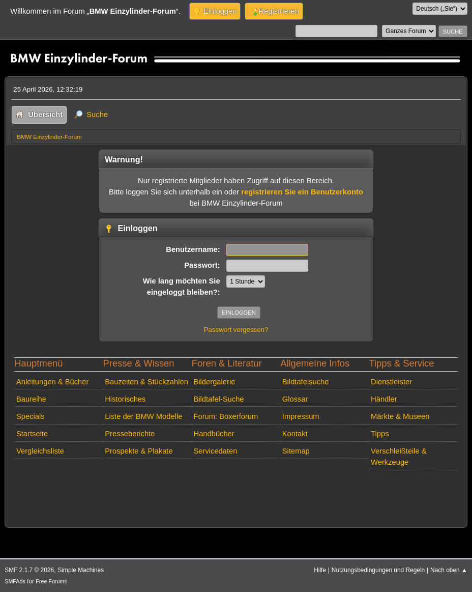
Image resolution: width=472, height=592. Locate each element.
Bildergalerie (214, 382)
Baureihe (31, 399)
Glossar (295, 399)
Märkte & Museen (400, 416)
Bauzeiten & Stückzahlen (146, 382)
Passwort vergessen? (236, 329)
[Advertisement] (196, 489)
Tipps (380, 434)
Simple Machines (80, 570)
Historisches (125, 399)
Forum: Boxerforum (226, 416)
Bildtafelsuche (305, 382)
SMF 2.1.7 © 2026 (29, 570)
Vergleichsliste (40, 451)
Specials (30, 416)
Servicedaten (216, 451)
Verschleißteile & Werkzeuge (399, 456)
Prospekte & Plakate (138, 451)
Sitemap (296, 451)
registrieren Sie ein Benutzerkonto (302, 192)
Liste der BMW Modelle (143, 416)
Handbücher (214, 434)
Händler (384, 399)
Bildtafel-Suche (219, 399)
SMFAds (15, 581)
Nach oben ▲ (448, 570)
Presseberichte (130, 434)
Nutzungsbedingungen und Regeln (378, 570)
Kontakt (295, 434)
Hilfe (320, 570)
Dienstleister (391, 382)
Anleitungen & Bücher (52, 382)
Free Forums (51, 581)
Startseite (32, 434)
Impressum (300, 416)
